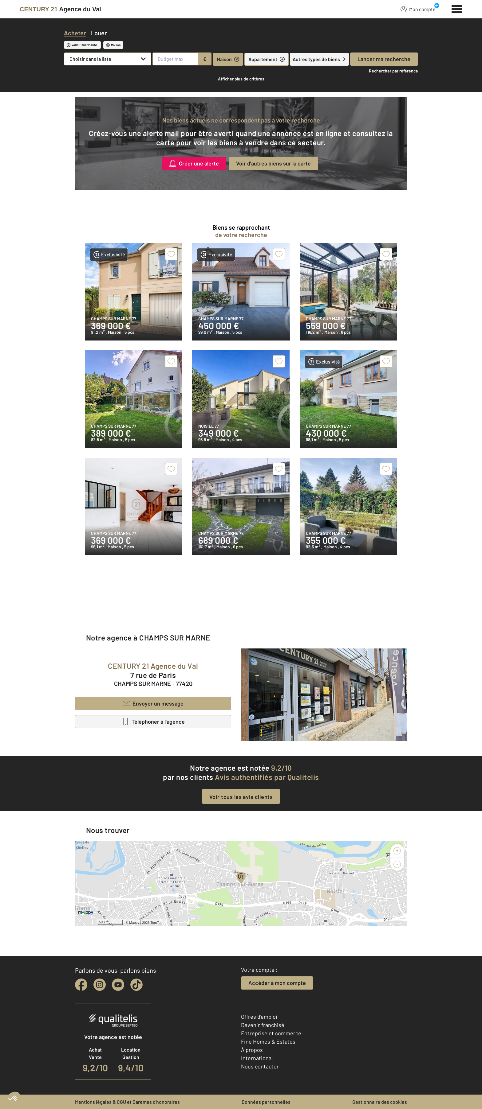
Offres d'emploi (259, 1016)
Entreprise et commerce (271, 1033)
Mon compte (418, 9)
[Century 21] (60, 9)
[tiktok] (136, 985)
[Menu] (457, 8)
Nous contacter (260, 1066)
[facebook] (81, 985)
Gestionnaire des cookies (379, 1102)
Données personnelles (266, 1102)
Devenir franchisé (262, 1024)
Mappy (134, 922)
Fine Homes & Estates (268, 1041)
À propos (252, 1049)
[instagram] (99, 985)
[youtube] (118, 985)
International (257, 1058)
